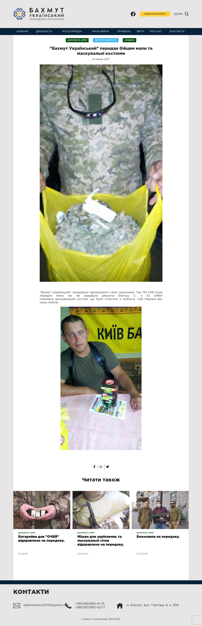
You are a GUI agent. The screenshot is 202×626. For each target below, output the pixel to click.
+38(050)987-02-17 (90, 607)
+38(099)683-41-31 (89, 603)
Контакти (176, 31)
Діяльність (44, 31)
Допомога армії (77, 40)
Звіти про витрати (105, 40)
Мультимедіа (72, 31)
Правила (124, 31)
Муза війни (100, 31)
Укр (176, 14)
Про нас (156, 31)
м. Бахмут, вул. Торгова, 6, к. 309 (153, 605)
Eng (180, 14)
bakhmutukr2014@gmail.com (46, 605)
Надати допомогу (155, 14)
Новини (22, 31)
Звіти (140, 31)
